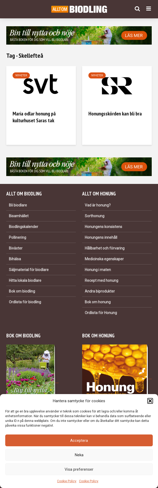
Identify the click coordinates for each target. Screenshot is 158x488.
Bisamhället (19, 216)
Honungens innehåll (101, 237)
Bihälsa (15, 259)
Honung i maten (98, 270)
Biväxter (15, 248)
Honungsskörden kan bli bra (115, 113)
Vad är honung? (98, 205)
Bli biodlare (18, 205)
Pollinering (17, 237)
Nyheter (21, 75)
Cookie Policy (66, 481)
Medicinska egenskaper (104, 259)
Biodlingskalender (23, 227)
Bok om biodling (22, 291)
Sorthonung (94, 216)
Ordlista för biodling (25, 302)
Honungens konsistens (103, 227)
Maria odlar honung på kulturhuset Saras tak (34, 117)
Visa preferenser (79, 469)
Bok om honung (98, 302)
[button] (150, 401)
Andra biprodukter (100, 291)
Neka (79, 455)
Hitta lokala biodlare (25, 280)
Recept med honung (101, 280)
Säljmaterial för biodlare (29, 270)
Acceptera (79, 440)
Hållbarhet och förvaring (105, 248)
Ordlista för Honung (101, 313)
